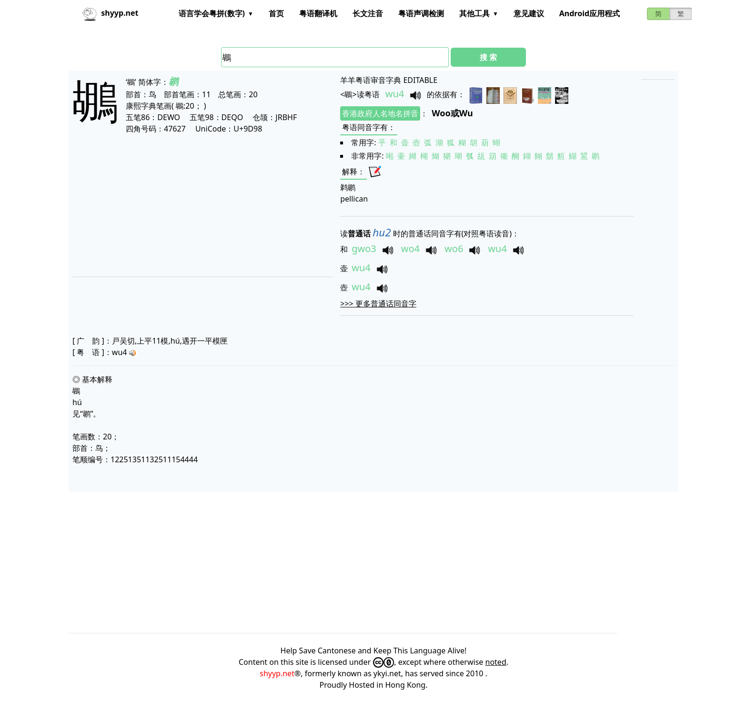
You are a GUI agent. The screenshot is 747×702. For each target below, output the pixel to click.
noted (495, 662)
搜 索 (488, 57)
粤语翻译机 (318, 13)
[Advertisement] (186, 205)
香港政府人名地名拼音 (380, 113)
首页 (276, 13)
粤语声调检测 (421, 13)
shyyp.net (277, 673)
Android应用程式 (589, 13)
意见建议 (529, 13)
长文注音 (368, 13)
